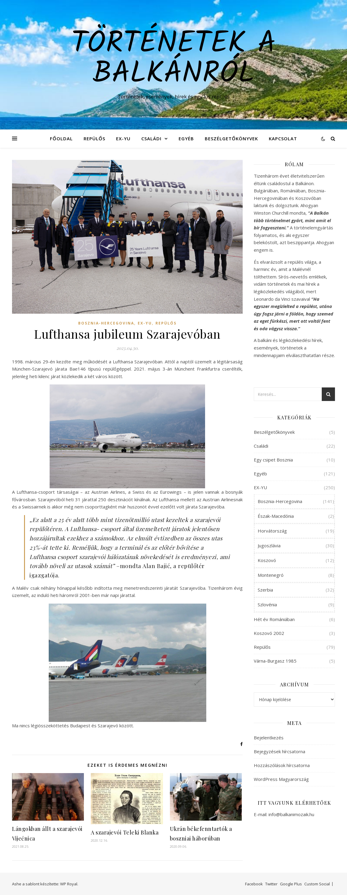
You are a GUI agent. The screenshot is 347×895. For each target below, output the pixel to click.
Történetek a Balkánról (173, 59)
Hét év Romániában (274, 619)
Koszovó (267, 560)
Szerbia (265, 590)
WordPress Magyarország (281, 779)
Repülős (94, 138)
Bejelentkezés (269, 738)
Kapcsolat (283, 138)
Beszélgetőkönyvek (231, 138)
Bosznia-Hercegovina (106, 323)
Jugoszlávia (269, 545)
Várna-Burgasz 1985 (275, 661)
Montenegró (271, 575)
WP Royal (68, 884)
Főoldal (61, 138)
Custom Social (317, 884)
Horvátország (272, 531)
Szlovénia (267, 604)
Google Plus (291, 884)
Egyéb (186, 138)
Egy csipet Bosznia (273, 460)
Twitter (271, 884)
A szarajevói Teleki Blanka (124, 832)
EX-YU (123, 138)
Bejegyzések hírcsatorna (279, 751)
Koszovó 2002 (269, 633)
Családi (151, 138)
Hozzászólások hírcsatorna (282, 765)
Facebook (254, 884)
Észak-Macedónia (276, 516)
